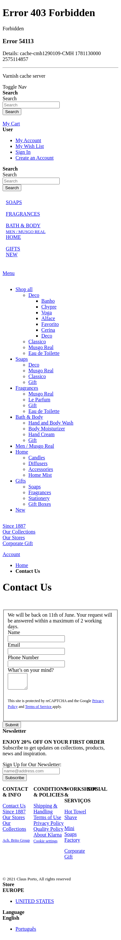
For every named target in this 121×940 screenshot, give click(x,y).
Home (21, 565)
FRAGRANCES (23, 214)
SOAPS (14, 202)
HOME (13, 237)
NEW (11, 254)
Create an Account (34, 158)
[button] (60, 893)
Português (25, 932)
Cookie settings (45, 844)
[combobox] (31, 105)
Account (11, 554)
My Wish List (29, 146)
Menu (9, 273)
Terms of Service (39, 709)
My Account (28, 140)
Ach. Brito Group (16, 843)
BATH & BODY (23, 225)
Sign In (23, 152)
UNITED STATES (34, 904)
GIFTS (13, 248)
